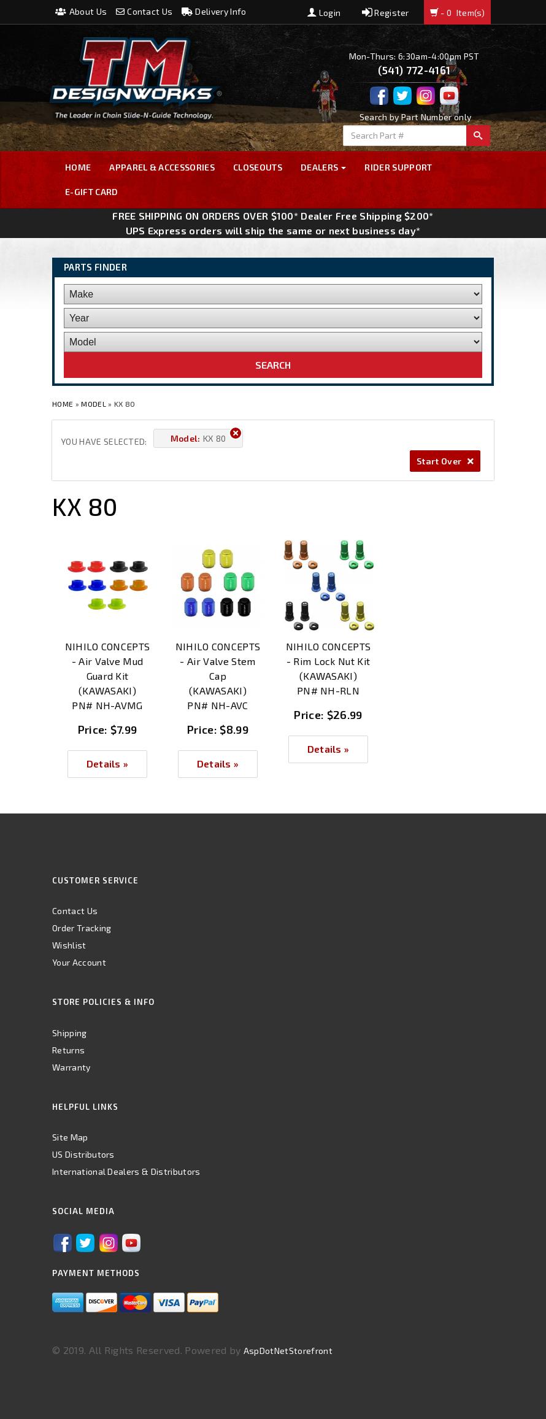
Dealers (324, 167)
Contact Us (144, 11)
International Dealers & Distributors (126, 1171)
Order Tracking (81, 928)
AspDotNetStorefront (288, 1350)
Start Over (445, 461)
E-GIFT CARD (91, 192)
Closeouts (257, 167)
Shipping (69, 1033)
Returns (68, 1050)
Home (78, 167)
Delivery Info (214, 11)
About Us (81, 11)
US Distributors (83, 1154)
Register (385, 12)
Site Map (70, 1137)
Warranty (71, 1067)
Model (93, 403)
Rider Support (398, 167)
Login (323, 12)
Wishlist (69, 945)
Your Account (79, 962)
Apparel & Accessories (162, 167)
